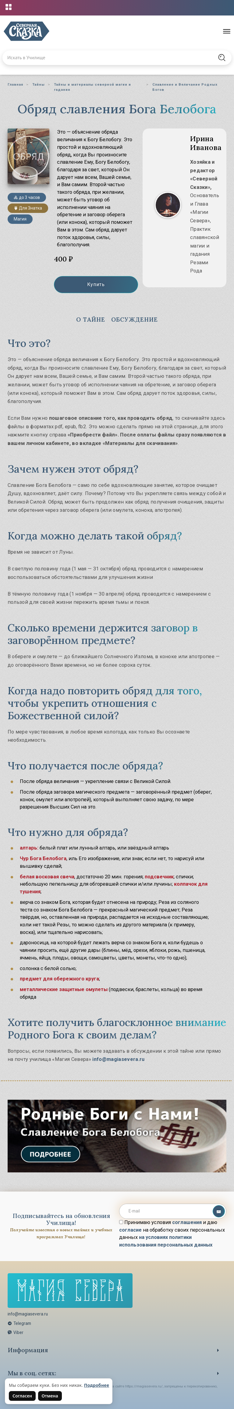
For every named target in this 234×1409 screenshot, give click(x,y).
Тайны (38, 84)
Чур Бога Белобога (43, 858)
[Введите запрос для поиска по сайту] (100, 58)
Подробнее (96, 1385)
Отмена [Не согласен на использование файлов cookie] (50, 1396)
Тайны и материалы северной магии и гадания (92, 87)
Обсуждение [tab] (135, 319)
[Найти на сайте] (221, 58)
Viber (15, 1332)
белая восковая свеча (47, 876)
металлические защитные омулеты (64, 988)
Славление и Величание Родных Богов (185, 87)
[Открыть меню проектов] (8, 7)
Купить (96, 285)
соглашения (187, 1222)
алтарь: (29, 847)
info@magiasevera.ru (118, 1059)
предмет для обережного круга (59, 978)
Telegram (19, 1322)
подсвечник (159, 876)
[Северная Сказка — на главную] (26, 31)
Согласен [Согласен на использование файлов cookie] (22, 1396)
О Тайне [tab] (90, 319)
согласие (130, 1229)
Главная (15, 84)
